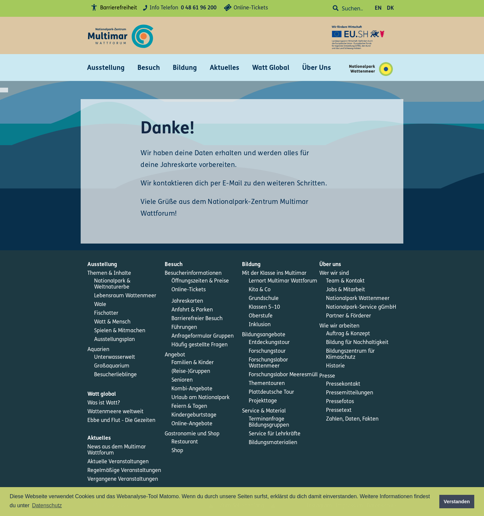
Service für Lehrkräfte (274, 434)
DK (390, 8)
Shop (177, 451)
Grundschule (264, 298)
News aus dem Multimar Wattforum (116, 450)
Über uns (330, 264)
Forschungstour (267, 351)
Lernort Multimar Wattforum (283, 281)
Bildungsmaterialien (273, 442)
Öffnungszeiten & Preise (200, 281)
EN (378, 8)
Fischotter (106, 313)
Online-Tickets (245, 8)
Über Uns (316, 68)
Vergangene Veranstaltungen (122, 479)
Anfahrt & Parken (192, 310)
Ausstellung (106, 68)
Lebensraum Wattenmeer (125, 296)
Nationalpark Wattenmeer (358, 298)
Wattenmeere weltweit (115, 412)
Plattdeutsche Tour (271, 392)
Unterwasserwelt (114, 357)
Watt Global (270, 68)
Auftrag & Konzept (348, 334)
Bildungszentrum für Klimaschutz (350, 354)
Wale (100, 304)
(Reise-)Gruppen (190, 371)
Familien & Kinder (192, 363)
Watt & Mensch (112, 322)
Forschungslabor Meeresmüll (283, 375)
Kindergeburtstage (193, 415)
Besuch (148, 68)
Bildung (185, 68)
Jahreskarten (187, 301)
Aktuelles (224, 68)
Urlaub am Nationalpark (200, 397)
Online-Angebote (191, 424)
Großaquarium (111, 366)
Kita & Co (260, 290)
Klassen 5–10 (264, 307)
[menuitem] (126, 264)
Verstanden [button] (457, 501)
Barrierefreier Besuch (197, 318)
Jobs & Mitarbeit (345, 290)
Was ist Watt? (103, 403)
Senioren (182, 380)
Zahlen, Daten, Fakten (352, 419)
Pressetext (339, 410)
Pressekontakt (343, 384)
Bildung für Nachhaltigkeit (357, 342)
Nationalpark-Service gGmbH (361, 307)
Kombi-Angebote (191, 389)
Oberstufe (261, 316)
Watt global (101, 394)
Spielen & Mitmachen (119, 331)
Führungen (184, 327)
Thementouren (267, 383)
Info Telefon (178, 8)
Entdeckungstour (269, 342)
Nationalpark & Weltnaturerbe (112, 284)
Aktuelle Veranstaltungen (118, 462)
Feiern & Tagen (189, 406)
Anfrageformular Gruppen (202, 336)
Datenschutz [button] (47, 505)
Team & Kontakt (345, 281)
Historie (335, 366)
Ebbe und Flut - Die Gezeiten (121, 420)
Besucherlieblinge (115, 375)
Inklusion (260, 325)
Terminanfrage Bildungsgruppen (269, 422)
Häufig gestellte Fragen (199, 345)
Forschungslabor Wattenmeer (268, 363)
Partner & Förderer (348, 316)
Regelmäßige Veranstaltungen (124, 470)
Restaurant (184, 442)
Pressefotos (340, 401)
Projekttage (263, 401)
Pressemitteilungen (349, 393)
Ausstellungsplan (114, 339)
